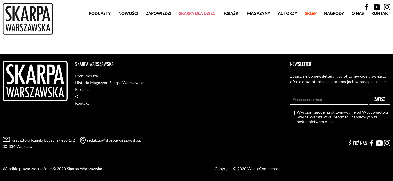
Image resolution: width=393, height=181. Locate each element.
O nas (358, 32)
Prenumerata (86, 75)
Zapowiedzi (158, 32)
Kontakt (380, 32)
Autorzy (287, 32)
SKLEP (311, 32)
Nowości (128, 32)
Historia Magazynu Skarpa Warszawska (109, 82)
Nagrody (334, 32)
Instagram (387, 7)
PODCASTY (100, 32)
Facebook (366, 7)
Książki (232, 32)
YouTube (377, 7)
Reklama (82, 89)
